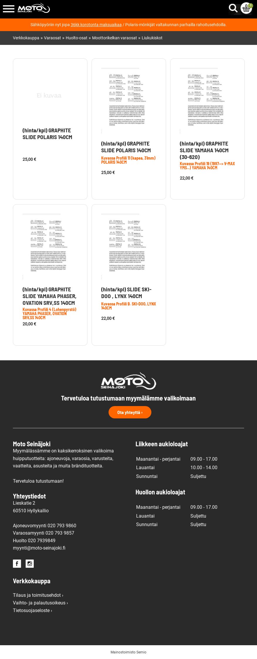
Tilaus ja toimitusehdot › (38, 595)
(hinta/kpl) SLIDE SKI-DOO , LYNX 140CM (126, 292)
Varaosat (52, 38)
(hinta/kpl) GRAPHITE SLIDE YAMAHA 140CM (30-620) (204, 150)
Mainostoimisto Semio (128, 652)
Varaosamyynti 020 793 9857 (43, 533)
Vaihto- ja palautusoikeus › (40, 603)
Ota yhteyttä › (130, 412)
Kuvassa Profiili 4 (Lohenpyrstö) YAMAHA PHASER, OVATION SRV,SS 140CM (49, 313)
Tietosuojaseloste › (32, 610)
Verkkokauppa (26, 38)
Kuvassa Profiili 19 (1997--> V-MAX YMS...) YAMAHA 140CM (207, 165)
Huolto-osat (76, 38)
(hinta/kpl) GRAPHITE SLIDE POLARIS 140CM (47, 133)
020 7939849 (41, 540)
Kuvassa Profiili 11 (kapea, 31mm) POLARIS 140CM (128, 160)
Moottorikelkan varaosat (114, 38)
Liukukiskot (152, 38)
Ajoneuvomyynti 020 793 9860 (44, 525)
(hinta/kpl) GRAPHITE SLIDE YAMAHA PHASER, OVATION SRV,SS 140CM (50, 296)
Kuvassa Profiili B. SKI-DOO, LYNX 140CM (128, 305)
